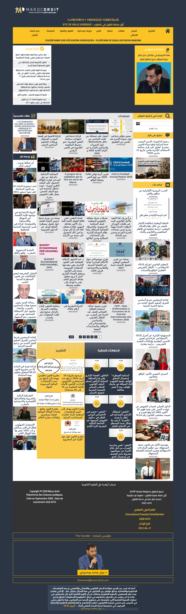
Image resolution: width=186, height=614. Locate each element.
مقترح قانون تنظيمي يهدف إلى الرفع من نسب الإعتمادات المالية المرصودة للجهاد (48, 381)
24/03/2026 (49, 200)
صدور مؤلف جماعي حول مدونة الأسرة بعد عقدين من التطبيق (121, 139)
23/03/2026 (121, 238)
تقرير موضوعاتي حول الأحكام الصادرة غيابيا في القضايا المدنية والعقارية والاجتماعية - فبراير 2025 (97, 265)
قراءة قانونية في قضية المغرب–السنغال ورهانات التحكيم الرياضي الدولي (49, 140)
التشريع (151, 31)
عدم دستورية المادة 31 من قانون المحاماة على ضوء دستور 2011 (35, 101)
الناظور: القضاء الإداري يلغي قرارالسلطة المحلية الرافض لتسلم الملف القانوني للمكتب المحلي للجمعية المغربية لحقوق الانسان (96, 384)
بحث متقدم (153, 128)
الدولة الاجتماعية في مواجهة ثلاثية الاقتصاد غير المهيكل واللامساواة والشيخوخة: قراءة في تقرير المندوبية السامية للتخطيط (24, 221)
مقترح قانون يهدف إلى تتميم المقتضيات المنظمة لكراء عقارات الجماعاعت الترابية (72, 413)
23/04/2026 (49, 147)
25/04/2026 (73, 153)
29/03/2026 (121, 179)
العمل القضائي (134, 33)
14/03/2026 (97, 273)
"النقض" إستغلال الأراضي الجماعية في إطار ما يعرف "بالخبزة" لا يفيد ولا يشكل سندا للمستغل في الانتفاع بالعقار (120, 418)
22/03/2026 (97, 241)
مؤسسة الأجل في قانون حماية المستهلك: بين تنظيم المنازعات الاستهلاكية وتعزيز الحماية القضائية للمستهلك (153, 449)
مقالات (121, 31)
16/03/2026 (49, 232)
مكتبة (110, 31)
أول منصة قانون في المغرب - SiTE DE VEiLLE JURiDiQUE (93, 24)
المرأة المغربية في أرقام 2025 (73, 307)
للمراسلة (51, 31)
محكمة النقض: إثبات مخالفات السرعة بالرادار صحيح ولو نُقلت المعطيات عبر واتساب (49, 312)
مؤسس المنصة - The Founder (93, 535)
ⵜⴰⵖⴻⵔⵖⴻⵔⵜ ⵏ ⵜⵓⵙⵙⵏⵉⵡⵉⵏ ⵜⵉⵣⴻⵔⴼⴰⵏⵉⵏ (93, 20)
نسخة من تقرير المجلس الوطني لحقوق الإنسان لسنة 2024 (121, 263)
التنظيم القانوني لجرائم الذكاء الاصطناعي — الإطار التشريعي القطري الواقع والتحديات (153, 267)
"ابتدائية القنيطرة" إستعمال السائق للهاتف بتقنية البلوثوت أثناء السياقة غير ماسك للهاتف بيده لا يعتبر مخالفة (120, 382)
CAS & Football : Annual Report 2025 (121, 175)
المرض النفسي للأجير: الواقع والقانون (153, 375)
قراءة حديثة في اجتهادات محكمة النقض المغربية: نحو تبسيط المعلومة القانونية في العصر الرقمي (73, 143)
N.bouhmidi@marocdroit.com (93, 580)
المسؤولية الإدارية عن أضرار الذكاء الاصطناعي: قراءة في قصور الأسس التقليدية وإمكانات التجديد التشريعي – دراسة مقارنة (153, 339)
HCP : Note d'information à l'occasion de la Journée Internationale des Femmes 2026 (121, 313)
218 (71, 337)
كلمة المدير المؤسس (154, 49)
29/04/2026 (97, 156)
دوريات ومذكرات (84, 31)
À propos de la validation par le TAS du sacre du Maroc (73, 178)
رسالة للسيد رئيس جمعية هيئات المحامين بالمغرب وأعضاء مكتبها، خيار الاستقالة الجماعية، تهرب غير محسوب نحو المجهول (33, 87)
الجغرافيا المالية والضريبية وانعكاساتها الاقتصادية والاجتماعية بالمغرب (25, 399)
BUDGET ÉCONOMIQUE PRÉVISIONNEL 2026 (49, 263)
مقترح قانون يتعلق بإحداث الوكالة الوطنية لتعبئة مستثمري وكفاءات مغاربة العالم (49, 413)
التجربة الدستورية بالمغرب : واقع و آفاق (32, 95)
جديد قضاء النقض (34, 33)
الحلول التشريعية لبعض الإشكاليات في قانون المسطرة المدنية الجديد (34, 63)
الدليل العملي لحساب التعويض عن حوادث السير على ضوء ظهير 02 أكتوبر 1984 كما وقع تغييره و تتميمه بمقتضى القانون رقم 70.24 (153, 410)
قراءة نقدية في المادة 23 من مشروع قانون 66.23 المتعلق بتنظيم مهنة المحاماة (25, 370)
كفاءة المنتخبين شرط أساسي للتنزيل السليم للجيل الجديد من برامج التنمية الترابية (24, 341)
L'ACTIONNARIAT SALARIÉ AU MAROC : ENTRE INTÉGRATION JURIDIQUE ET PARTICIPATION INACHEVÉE (25, 127)
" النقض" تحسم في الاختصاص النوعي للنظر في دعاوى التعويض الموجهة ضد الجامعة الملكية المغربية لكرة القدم (96, 418)
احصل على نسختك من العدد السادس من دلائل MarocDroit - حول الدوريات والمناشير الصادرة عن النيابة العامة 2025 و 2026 (97, 145)
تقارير (98, 31)
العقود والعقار (66, 31)
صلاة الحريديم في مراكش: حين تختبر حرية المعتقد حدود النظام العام (154, 57)
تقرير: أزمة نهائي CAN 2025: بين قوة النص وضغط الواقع (97, 177)
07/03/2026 (49, 320)
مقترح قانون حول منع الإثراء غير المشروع (73, 438)
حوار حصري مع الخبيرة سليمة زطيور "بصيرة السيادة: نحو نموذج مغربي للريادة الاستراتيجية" (32, 56)
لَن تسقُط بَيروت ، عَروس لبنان (25, 164)
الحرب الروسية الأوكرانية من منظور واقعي (153, 192)
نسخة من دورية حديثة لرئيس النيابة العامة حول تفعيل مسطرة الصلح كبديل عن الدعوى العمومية (49, 224)
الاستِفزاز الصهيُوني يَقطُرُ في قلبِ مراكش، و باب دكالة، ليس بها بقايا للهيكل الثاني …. (24, 429)
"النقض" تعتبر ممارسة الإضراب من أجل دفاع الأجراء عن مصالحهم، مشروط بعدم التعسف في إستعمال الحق (120, 451)
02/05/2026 (121, 145)
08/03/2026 (73, 312)
